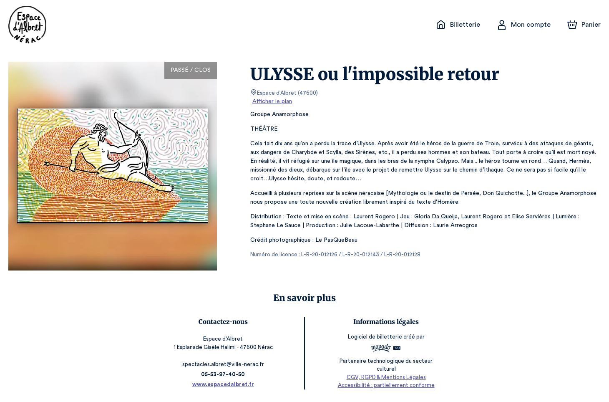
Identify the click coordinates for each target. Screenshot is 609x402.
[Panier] (584, 24)
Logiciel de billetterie (375, 339)
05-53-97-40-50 (223, 374)
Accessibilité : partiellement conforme (386, 385)
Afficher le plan (271, 101)
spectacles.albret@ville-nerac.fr (223, 364)
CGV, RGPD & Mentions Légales (386, 377)
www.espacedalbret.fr (223, 384)
